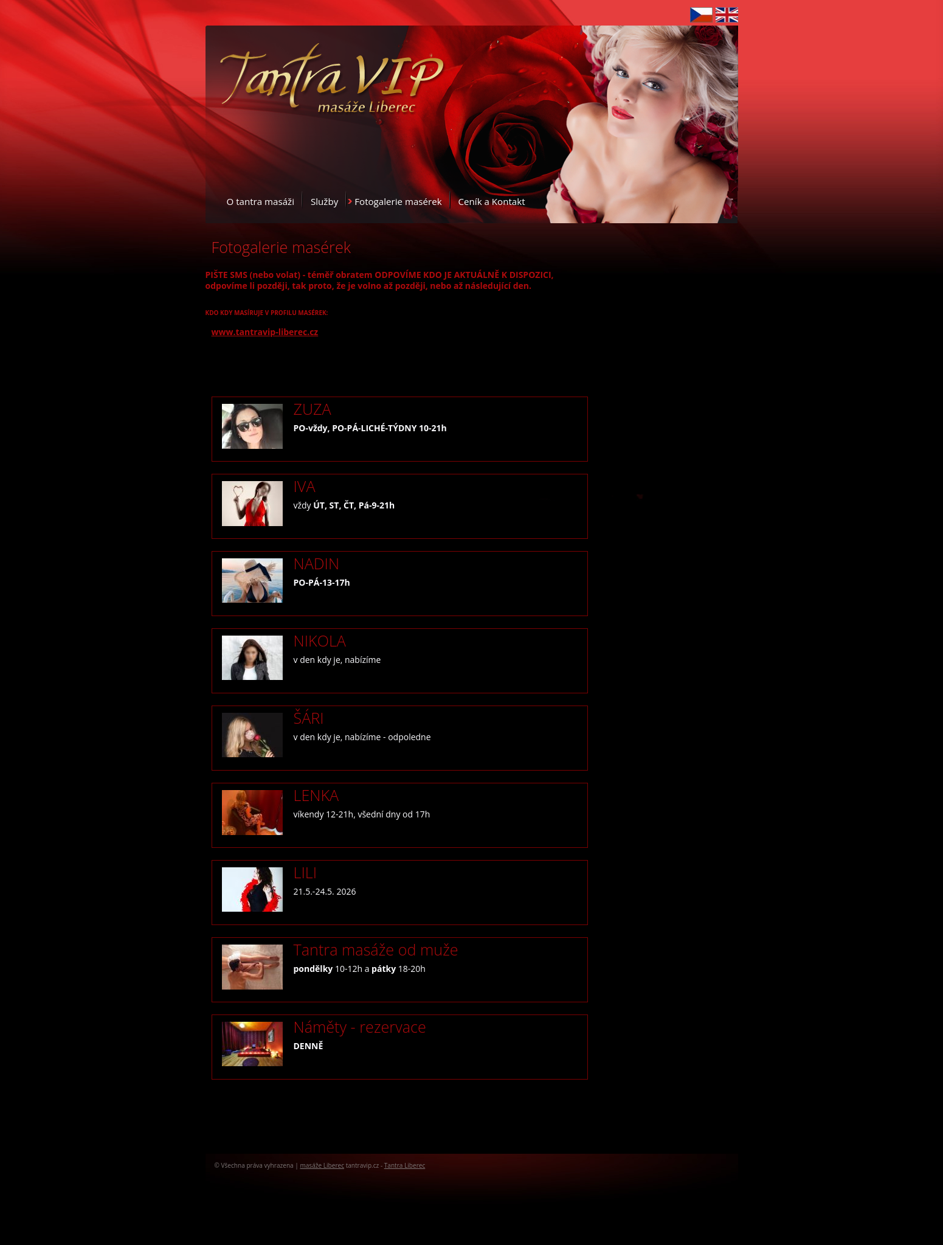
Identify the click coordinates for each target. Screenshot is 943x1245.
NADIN (317, 563)
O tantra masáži (260, 201)
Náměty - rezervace (360, 1026)
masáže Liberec (322, 1165)
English (727, 15)
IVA (305, 486)
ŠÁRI (309, 717)
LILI (305, 872)
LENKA (316, 795)
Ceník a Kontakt (491, 201)
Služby (324, 201)
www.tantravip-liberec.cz (265, 332)
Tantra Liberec (405, 1165)
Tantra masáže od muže (376, 949)
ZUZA (312, 408)
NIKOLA (320, 640)
